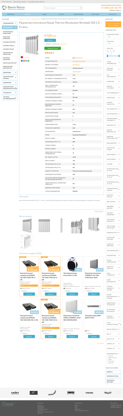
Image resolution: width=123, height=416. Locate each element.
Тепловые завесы (8, 45)
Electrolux (111, 361)
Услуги (61, 14)
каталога (116, 25)
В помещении (77, 71)
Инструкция (27, 57)
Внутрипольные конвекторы (8, 32)
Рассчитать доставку (111, 381)
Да (109, 36)
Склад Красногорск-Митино (36, 1)
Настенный (76, 64)
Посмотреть (63, 44)
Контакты (112, 14)
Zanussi (111, 356)
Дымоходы (7, 72)
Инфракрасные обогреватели (8, 67)
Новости (109, 372)
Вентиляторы (40, 410)
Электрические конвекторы (8, 53)
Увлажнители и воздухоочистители (10, 87)
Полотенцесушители (9, 63)
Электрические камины (8, 77)
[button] (119, 392)
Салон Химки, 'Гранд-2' (19, 1)
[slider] (107, 56)
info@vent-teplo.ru (115, 10)
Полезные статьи (112, 376)
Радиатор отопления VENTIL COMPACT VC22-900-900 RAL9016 (72, 318)
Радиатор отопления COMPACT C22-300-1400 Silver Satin (93, 275)
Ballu (110, 359)
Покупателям (78, 14)
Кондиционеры (8, 23)
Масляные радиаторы (6, 58)
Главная (21, 18)
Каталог (27, 14)
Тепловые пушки (8, 49)
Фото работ (95, 14)
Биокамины (7, 82)
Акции (44, 14)
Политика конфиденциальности (82, 410)
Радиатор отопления (79, 61)
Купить (50, 40)
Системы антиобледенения (9, 97)
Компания (10, 14)
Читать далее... (99, 211)
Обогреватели (8, 27)
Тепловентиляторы (9, 42)
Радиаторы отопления (6, 37)
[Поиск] (80, 8)
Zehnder (111, 363)
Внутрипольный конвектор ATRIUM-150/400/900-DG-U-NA (29, 318)
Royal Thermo (78, 57)
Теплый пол (7, 92)
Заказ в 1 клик (53, 48)
